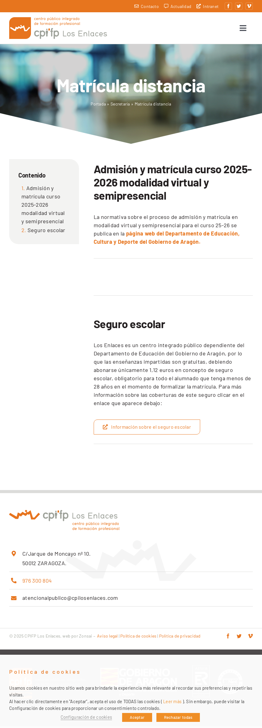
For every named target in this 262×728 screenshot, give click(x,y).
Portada (98, 105)
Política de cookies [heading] (45, 672)
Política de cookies (138, 637)
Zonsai (85, 637)
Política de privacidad (180, 637)
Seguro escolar (47, 231)
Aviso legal (107, 637)
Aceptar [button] (137, 717)
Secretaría (120, 105)
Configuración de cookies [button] (86, 717)
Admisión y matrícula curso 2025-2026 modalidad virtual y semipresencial (43, 206)
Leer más (172, 701)
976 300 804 (37, 582)
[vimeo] (249, 6)
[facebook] (228, 6)
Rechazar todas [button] (178, 717)
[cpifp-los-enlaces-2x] (58, 20)
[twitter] (238, 6)
